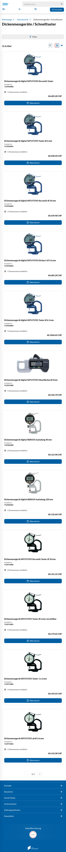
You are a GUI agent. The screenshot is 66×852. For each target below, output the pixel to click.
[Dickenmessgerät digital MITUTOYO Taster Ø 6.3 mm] (33, 318)
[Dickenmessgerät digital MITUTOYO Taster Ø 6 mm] (33, 139)
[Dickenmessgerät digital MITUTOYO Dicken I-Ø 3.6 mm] (33, 259)
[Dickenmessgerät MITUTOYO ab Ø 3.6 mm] (33, 737)
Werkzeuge (7, 19)
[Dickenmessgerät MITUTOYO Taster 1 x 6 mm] (33, 677)
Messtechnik (22, 19)
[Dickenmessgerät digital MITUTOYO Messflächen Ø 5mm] (33, 378)
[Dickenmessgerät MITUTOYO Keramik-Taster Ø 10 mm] (33, 557)
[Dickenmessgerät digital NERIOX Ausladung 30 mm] (33, 438)
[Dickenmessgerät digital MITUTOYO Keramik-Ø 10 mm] (33, 199)
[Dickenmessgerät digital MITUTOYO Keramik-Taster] (33, 79)
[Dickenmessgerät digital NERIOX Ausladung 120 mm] (33, 498)
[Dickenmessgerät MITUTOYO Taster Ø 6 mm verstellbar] (33, 617)
